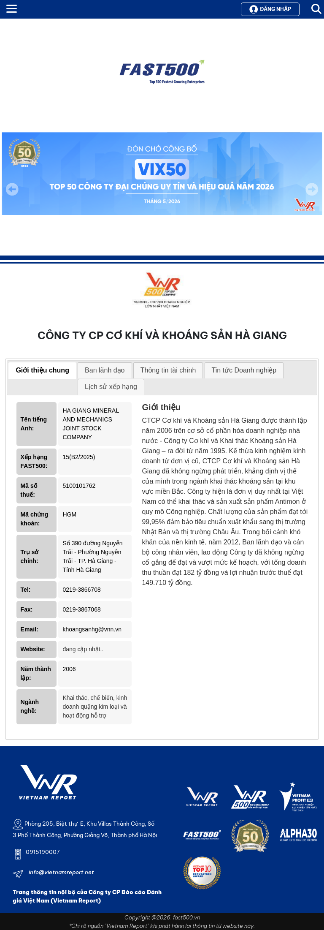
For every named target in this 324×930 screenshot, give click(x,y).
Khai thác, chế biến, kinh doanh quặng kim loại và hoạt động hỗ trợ (94, 706)
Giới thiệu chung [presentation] (42, 370)
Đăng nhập (270, 9)
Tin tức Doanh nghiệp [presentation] (244, 370)
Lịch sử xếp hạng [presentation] (111, 386)
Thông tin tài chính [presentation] (168, 370)
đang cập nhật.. (82, 649)
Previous (12, 189)
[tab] (42, 370)
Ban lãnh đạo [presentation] (104, 370)
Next (311, 195)
